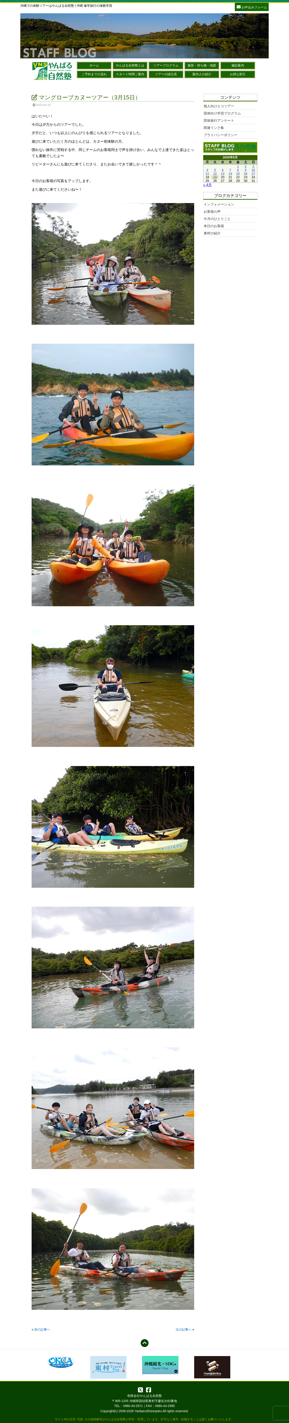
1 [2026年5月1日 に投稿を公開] (238, 166)
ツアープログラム (166, 65)
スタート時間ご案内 (130, 74)
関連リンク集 (214, 128)
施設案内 (237, 65)
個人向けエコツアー (219, 106)
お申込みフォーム (252, 6)
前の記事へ (42, 1329)
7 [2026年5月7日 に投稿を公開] (230, 170)
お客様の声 (212, 211)
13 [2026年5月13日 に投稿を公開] (222, 173)
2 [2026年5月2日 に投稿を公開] (246, 166)
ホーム (94, 65)
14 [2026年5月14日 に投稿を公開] (230, 173)
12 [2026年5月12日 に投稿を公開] (215, 173)
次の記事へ (183, 1329)
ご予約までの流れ (94, 74)
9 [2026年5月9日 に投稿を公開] (246, 170)
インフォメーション (219, 204)
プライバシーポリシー (221, 135)
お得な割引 (238, 74)
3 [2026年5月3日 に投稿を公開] (253, 166)
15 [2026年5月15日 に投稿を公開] (238, 173)
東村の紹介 (212, 233)
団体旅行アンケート (219, 120)
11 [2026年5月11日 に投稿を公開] (207, 173)
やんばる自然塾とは (130, 65)
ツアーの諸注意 (166, 74)
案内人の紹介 (201, 74)
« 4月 (207, 185)
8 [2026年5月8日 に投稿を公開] (238, 170)
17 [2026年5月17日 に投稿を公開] (253, 173)
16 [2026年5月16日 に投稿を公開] (245, 173)
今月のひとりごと (217, 219)
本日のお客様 (214, 226)
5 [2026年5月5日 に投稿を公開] (215, 170)
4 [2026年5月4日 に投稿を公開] (207, 170)
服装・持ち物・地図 (202, 65)
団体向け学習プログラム (222, 113)
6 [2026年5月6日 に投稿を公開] (223, 170)
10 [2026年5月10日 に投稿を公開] (253, 170)
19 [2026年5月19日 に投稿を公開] (215, 177)
